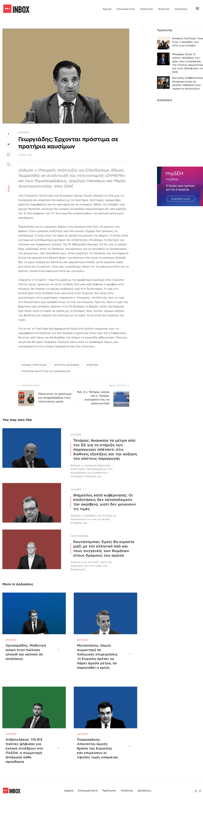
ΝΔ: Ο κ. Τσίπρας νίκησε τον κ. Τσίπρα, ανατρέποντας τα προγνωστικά (93, 398)
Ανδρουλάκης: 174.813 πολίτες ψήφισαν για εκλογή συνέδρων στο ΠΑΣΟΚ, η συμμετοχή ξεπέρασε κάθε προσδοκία (24, 761)
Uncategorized (79, 536)
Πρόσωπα (146, 9)
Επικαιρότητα (126, 9)
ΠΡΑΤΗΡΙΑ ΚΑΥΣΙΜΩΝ (66, 365)
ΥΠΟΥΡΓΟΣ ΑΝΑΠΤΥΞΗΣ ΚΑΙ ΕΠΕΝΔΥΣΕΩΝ (45, 371)
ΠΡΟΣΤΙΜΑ (92, 365)
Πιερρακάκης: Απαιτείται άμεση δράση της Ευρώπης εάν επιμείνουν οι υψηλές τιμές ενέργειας (97, 758)
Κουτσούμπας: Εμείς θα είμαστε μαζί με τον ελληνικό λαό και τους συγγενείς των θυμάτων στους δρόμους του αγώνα (103, 548)
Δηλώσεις (181, 9)
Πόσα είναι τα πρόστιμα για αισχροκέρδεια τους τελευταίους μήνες (54, 397)
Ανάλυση (164, 9)
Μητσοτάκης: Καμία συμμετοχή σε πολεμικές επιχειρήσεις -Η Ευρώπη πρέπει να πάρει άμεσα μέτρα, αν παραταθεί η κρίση (97, 662)
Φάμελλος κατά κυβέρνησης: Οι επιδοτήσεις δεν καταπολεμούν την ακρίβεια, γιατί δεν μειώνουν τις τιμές (104, 502)
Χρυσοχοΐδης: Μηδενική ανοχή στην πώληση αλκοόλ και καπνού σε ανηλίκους (26, 657)
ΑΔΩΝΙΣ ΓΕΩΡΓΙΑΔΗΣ (34, 365)
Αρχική (107, 9)
